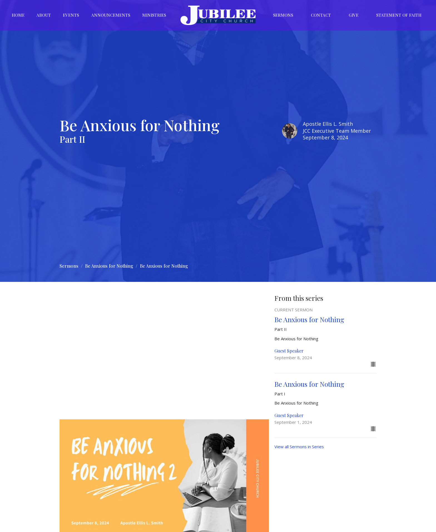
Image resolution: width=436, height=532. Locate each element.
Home (18, 15)
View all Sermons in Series (299, 446)
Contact (321, 15)
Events (71, 15)
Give (353, 15)
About (43, 15)
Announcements (110, 15)
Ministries (154, 15)
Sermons (283, 15)
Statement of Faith (399, 15)
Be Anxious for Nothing (109, 266)
